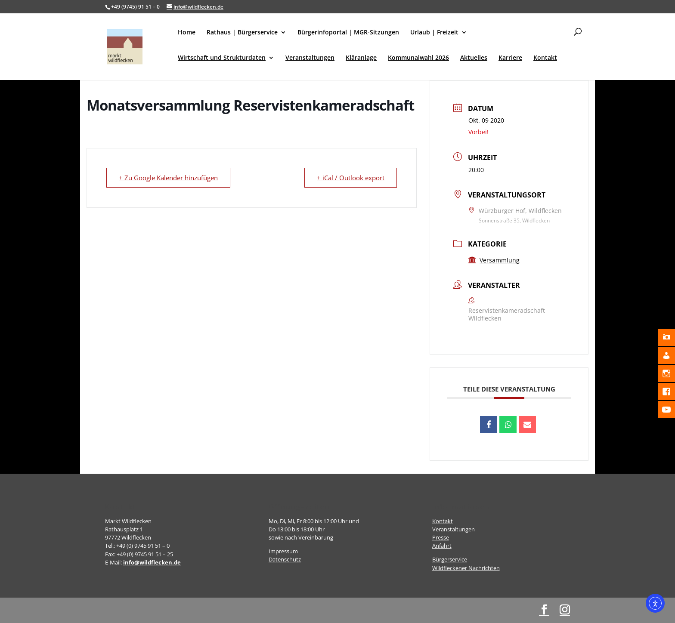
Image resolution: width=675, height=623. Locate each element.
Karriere (510, 58)
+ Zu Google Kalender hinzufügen (168, 177)
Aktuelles (473, 58)
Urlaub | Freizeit (434, 32)
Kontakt (545, 58)
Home (186, 32)
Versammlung (494, 260)
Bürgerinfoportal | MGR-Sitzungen (348, 32)
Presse (440, 537)
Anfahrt (442, 545)
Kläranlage (361, 58)
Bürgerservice (449, 559)
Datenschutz (285, 559)
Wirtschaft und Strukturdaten (222, 58)
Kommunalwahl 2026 (418, 58)
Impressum (283, 551)
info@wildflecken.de (152, 562)
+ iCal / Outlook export (350, 177)
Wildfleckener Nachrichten (466, 568)
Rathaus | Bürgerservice (242, 32)
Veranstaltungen (309, 58)
